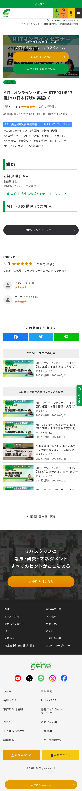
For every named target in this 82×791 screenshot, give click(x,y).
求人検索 (51, 616)
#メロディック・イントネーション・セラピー (27, 135)
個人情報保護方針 (14, 731)
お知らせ (51, 631)
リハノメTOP (49, 700)
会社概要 (46, 731)
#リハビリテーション (15, 130)
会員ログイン (60, 755)
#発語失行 (40, 141)
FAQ (7, 631)
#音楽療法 (25, 141)
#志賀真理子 (36, 146)
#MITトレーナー (59, 141)
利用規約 (9, 638)
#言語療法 (9, 141)
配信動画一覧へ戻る (41, 516)
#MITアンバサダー (14, 146)
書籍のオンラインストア (51, 711)
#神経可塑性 (50, 130)
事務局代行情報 (13, 709)
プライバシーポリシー (58, 645)
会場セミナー (11, 700)
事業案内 (46, 691)
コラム (7, 722)
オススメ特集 (11, 616)
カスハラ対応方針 (52, 740)
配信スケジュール (14, 623)
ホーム (7, 691)
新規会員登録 (21, 755)
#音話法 (60, 135)
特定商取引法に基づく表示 (19, 645)
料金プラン (52, 623)
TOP (7, 609)
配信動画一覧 (54, 609)
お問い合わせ (53, 638)
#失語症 (35, 130)
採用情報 (9, 740)
